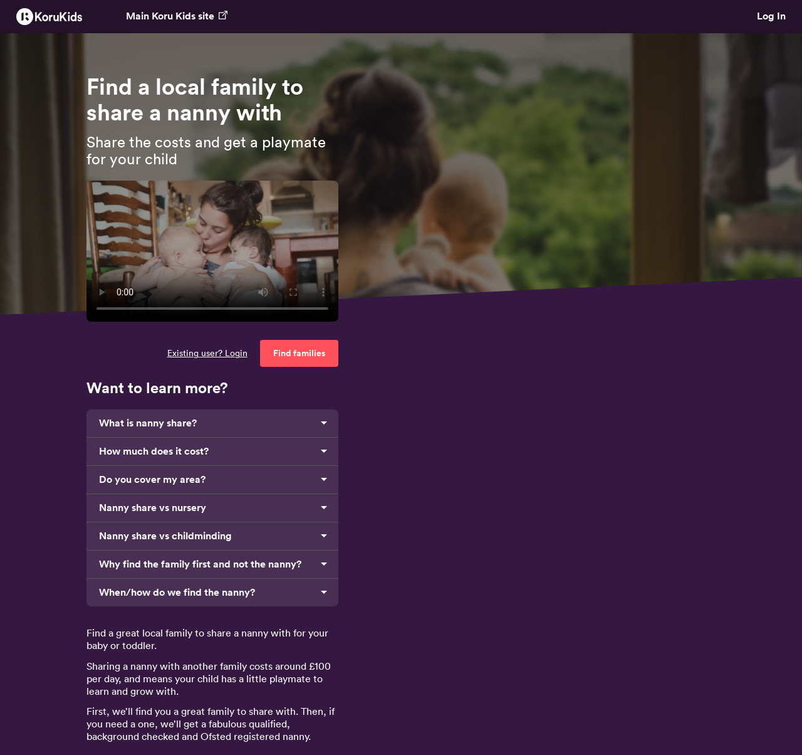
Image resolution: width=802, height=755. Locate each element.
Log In (771, 16)
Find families (299, 353)
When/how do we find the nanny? (177, 592)
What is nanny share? (148, 423)
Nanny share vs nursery (152, 507)
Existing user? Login (207, 353)
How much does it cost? (154, 451)
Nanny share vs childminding (165, 535)
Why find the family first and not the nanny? (200, 564)
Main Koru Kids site (176, 16)
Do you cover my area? (152, 479)
